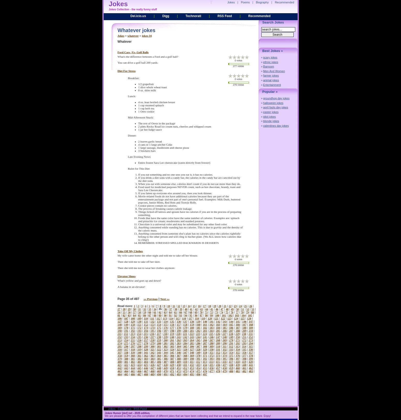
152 (146, 324)
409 (179, 361)
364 (159, 355)
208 (238, 330)
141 (211, 321)
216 (152, 333)
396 (231, 358)
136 (179, 321)
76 (232, 312)
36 (165, 309)
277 (139, 343)
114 (171, 318)
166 (238, 324)
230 (244, 333)
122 (223, 318)
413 (205, 361)
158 (185, 324)
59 (144, 312)
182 (205, 327)
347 (185, 352)
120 (210, 318)
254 (126, 340)
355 (238, 352)
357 (251, 352)
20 (219, 306)
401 (126, 361)
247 (218, 337)
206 (225, 330)
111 (152, 318)
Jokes (121, 35)
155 (165, 324)
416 (224, 361)
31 (139, 309)
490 (159, 374)
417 (231, 361)
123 (229, 318)
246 (211, 337)
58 (139, 312)
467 (146, 371)
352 (218, 352)
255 (133, 340)
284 (185, 343)
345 (172, 352)
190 (120, 330)
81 (119, 315)
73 (216, 312)
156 (172, 324)
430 (179, 364)
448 (159, 368)
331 (218, 349)
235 (139, 337)
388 (179, 358)
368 (185, 355)
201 (192, 330)
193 (139, 330)
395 (225, 358)
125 (242, 318)
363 (152, 355)
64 (170, 312)
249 (231, 337)
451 (179, 368)
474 (192, 371)
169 (120, 327)
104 (243, 315)
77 (237, 312)
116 (184, 318)
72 (211, 312)
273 (251, 340)
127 (120, 321)
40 (186, 309)
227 (224, 333)
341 (146, 352)
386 (165, 358)
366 (172, 355)
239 (165, 337)
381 (133, 358)
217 (159, 333)
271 (238, 340)
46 (216, 309)
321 (152, 349)
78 (242, 312)
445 (139, 368)
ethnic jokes (270, 62)
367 (179, 355)
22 (230, 306)
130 (139, 321)
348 (192, 352)
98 (206, 315)
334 (238, 349)
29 (129, 309)
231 (250, 333)
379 (120, 358)
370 (198, 355)
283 (179, 343)
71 (206, 312)
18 (209, 306)
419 (244, 361)
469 (159, 371)
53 (252, 309)
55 (124, 312)
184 (218, 327)
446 (146, 368)
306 (192, 346)
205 (218, 330)
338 (126, 352)
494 (185, 374)
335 (244, 349)
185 (225, 327)
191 (126, 330)
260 (165, 340)
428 (165, 364)
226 (218, 333)
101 (224, 315)
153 (152, 324)
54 (119, 312)
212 (126, 333)
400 (120, 361)
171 (133, 327)
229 (238, 333)
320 (146, 349)
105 (250, 315)
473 (185, 371)
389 (185, 358)
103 (237, 315)
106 (120, 318)
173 (146, 327)
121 (216, 318)
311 (225, 346)
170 (126, 327)
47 (222, 309)
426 (152, 364)
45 (211, 309)
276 (133, 343)
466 (139, 371)
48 (227, 309)
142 (218, 321)
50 (237, 309)
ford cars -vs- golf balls (133, 52)
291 (231, 343)
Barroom (268, 66)
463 (120, 371)
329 (205, 349)
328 (198, 349)
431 (185, 364)
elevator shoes (127, 276)
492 (172, 374)
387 (172, 358)
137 (185, 321)
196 (159, 330)
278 (146, 343)
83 (129, 315)
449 (165, 368)
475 (198, 371)
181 (198, 327)
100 (217, 315)
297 (133, 346)
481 (238, 371)
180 (192, 327)
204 (211, 330)
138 (192, 321)
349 (198, 352)
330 (211, 349)
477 (211, 371)
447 (152, 368)
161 (205, 324)
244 (198, 337)
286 (198, 343)
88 (155, 315)
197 (165, 330)
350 (205, 352)
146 (244, 321)
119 (203, 318)
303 (172, 346)
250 (238, 337)
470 (165, 371)
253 (120, 340)
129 (133, 321)
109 (139, 318)
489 (152, 374)
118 (197, 318)
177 (172, 327)
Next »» (165, 299)
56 (129, 312)
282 (172, 343)
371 (205, 355)
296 (126, 346)
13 (184, 306)
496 (198, 374)
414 (211, 361)
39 (180, 309)
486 (133, 374)
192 (133, 330)
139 (198, 321)
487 (139, 374)
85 (139, 315)
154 (159, 324)
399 (251, 358)
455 (205, 368)
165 (231, 324)
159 (192, 324)
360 (133, 355)
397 (238, 358)
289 (218, 343)
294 (251, 343)
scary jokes (270, 57)
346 (179, 352)
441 (251, 364)
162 (211, 324)
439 (238, 364)
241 (179, 337)
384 (152, 358)
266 (205, 340)
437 (225, 364)
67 (185, 312)
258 (152, 340)
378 (251, 355)
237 (152, 337)
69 (196, 312)
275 (126, 343)
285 (192, 343)
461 (244, 368)
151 (139, 324)
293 (244, 343)
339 (133, 352)
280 (159, 343)
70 (201, 312)
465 (133, 371)
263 (185, 340)
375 (231, 355)
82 (124, 315)
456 (211, 368)
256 (139, 340)
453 (192, 368)
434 (205, 364)
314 (244, 346)
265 (198, 340)
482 (244, 371)
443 (126, 368)
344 (165, 352)
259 (159, 340)
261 (172, 340)
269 (225, 340)
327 (192, 349)
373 (218, 355)
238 (159, 337)
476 (205, 371)
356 (244, 352)
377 (244, 355)
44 (206, 309)
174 (152, 327)
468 (152, 371)
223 (198, 333)
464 (126, 371)
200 (185, 330)
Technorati (193, 16)
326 (185, 349)
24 (240, 306)
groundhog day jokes (276, 98)
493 (179, 374)
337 (120, 352)
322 (159, 349)
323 (165, 349)
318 (133, 349)
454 (198, 368)
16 (199, 306)
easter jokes (270, 112)
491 (165, 374)
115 (178, 318)
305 (185, 346)
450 (172, 368)
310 (218, 346)
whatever (133, 35)
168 (251, 324)
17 (204, 306)
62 (160, 312)
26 (250, 306)
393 (211, 358)
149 (126, 324)
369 (192, 355)
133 (159, 321)
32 (144, 309)
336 (251, 349)
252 (251, 337)
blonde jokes (271, 121)
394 (218, 358)
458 (225, 368)
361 (139, 355)
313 (238, 346)
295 (120, 346)
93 (180, 315)
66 (180, 312)
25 (245, 306)
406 (159, 361)
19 (214, 306)
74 (221, 312)
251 (244, 337)
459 (231, 368)
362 (146, 355)
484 (120, 374)
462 (251, 368)
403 (139, 361)
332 (225, 349)
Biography (262, 2)
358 (120, 355)
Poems (245, 2)
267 (211, 340)
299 (146, 346)
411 (192, 361)
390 (192, 358)
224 (205, 333)
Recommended (259, 16)
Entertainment (272, 84)
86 (144, 315)
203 (205, 330)
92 (175, 315)
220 (178, 333)
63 (165, 312)
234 (133, 337)
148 (120, 324)
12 (178, 306)
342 (152, 352)
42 (196, 309)
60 (149, 312)
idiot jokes (269, 116)
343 (159, 352)
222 (192, 333)
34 (155, 309)
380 (126, 358)
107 (126, 318)
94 (185, 315)
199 (179, 330)
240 (172, 337)
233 (126, 337)
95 (191, 315)
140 (205, 321)
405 (152, 361)
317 (126, 349)
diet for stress (127, 70)
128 (126, 321)
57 (134, 312)
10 (168, 306)
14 (189, 306)
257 (146, 340)
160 (198, 324)
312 (231, 346)
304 (179, 346)
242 (185, 337)
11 (173, 306)
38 (175, 309)
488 (146, 374)
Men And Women (274, 71)
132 (152, 321)
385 (159, 358)
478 (218, 371)
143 (225, 321)
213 (133, 333)
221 (185, 333)
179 (185, 327)
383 (146, 358)
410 (185, 361)
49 (232, 309)
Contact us (124, 408)
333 (231, 349)
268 (218, 340)
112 (158, 318)
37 (170, 309)
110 (146, 318)
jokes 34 (147, 35)
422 (126, 364)
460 (238, 368)
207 (231, 330)
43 (201, 309)
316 (120, 349)
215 (145, 333)
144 (231, 321)
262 (179, 340)
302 (165, 346)
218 (165, 333)
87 (149, 315)
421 (120, 364)
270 (231, 340)
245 (205, 337)
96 (196, 315)
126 (249, 318)
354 (231, 352)
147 (251, 321)
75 (226, 312)
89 (160, 315)
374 (225, 355)
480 (231, 371)
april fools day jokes (275, 107)
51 (242, 309)
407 (165, 361)
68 (191, 312)
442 (120, 368)
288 (211, 343)
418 (238, 361)
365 (165, 355)
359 (126, 355)
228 (231, 333)
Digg (165, 16)
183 (211, 327)
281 (165, 343)
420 (250, 361)
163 (218, 324)
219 (172, 333)
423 (133, 364)
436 (218, 364)
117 (190, 318)
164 (225, 324)
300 (152, 346)
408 (172, 361)
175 (159, 327)
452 (185, 368)
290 (225, 343)
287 (205, 343)
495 (192, 374)
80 (252, 312)
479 (225, 371)
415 (218, 361)
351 (211, 352)
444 (133, 368)
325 (179, 349)
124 (236, 318)
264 (192, 340)
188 (244, 327)
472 (179, 371)
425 (146, 364)
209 (244, 330)
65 (175, 312)
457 (218, 368)
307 (198, 346)
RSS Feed (224, 16)
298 (139, 346)
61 (155, 312)
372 (211, 355)
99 (211, 315)
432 (192, 364)
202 (198, 330)
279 (152, 343)
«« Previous (150, 299)
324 (172, 349)
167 (244, 324)
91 (170, 315)
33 (149, 309)
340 (139, 352)
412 (198, 361)
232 (120, 337)
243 (192, 337)
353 (225, 352)
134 (165, 321)
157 (179, 324)
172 (139, 327)
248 (225, 337)
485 (126, 374)
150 (133, 324)
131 (146, 321)
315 (250, 346)
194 (146, 330)
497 (205, 374)
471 (172, 371)
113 (165, 318)
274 (120, 343)
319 (139, 349)
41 (191, 309)
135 (172, 321)
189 (251, 327)
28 (124, 309)
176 (165, 327)
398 (244, 358)
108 (133, 318)
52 (247, 309)
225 (211, 333)
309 (211, 346)
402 (133, 361)
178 (179, 327)
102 (230, 315)
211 (120, 333)
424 (139, 364)
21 (225, 306)
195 (152, 330)
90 (165, 315)
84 (134, 315)
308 (205, 346)
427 (159, 364)
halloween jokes (273, 102)
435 (211, 364)
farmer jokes (271, 75)
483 (251, 371)
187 (238, 327)
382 (139, 358)
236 (146, 337)
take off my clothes (130, 251)
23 (235, 306)
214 (139, 333)
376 (238, 355)
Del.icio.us (138, 16)
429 (172, 364)
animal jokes (271, 80)
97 (201, 315)
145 (238, 321)
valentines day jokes (276, 125)
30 (134, 309)
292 (238, 343)
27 (119, 309)
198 (172, 330)
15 (194, 306)
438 (231, 364)
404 (146, 361)
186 (231, 327)
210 (251, 330)
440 (244, 364)
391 (198, 358)
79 (247, 312)
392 (205, 358)
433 (198, 364)
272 (244, 340)
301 (159, 346)
